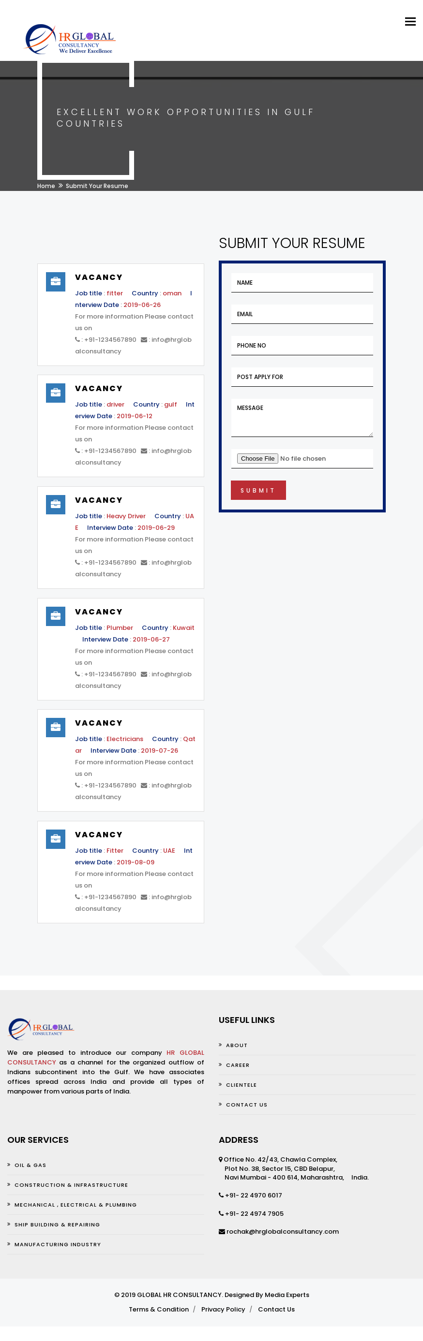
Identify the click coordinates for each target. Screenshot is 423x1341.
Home (46, 186)
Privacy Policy (223, 1309)
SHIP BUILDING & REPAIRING (57, 1224)
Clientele (241, 1085)
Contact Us (276, 1309)
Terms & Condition (159, 1309)
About (237, 1045)
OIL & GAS (30, 1165)
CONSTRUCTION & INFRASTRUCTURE (71, 1185)
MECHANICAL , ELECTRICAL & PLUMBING (76, 1205)
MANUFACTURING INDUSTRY (58, 1244)
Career (238, 1065)
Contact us (247, 1104)
